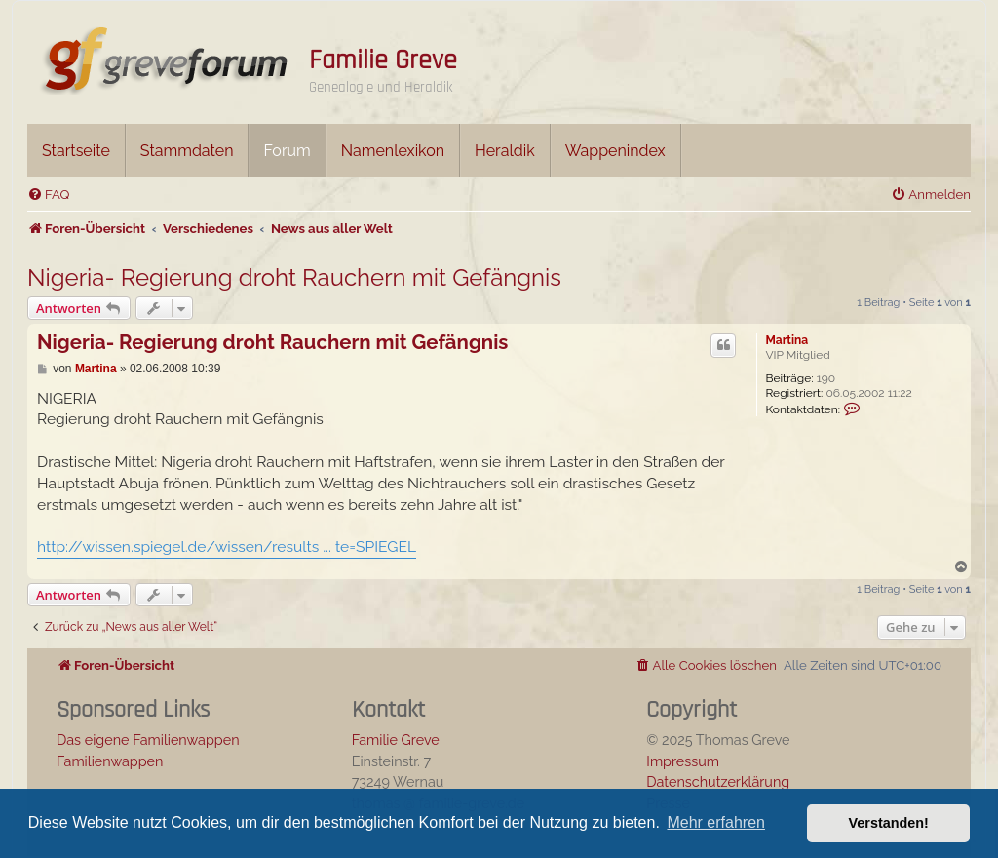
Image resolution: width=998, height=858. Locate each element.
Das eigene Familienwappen (148, 739)
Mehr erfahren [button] (716, 822)
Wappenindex (615, 150)
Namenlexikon (392, 150)
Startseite (76, 150)
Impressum (682, 761)
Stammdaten (187, 150)
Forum (286, 150)
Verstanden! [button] (889, 823)
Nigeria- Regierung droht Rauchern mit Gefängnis (294, 277)
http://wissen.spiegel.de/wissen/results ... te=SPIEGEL (226, 546)
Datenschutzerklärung (717, 781)
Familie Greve (383, 60)
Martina (786, 340)
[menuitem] (48, 194)
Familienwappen (110, 761)
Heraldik (505, 150)
